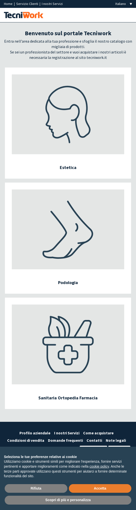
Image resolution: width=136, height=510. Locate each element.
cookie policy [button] (99, 466)
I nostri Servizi (52, 3)
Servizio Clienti (27, 3)
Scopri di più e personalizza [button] (68, 500)
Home (8, 3)
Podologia (68, 282)
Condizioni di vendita (25, 440)
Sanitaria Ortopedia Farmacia (68, 398)
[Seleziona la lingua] (123, 4)
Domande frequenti (65, 440)
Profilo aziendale (34, 432)
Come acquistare (98, 432)
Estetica (68, 167)
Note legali (116, 440)
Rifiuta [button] (35, 488)
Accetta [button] (100, 488)
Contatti (94, 440)
